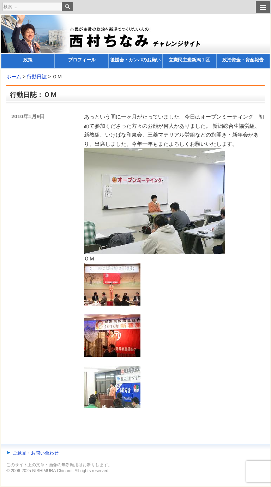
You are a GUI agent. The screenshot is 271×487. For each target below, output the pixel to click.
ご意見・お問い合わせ (36, 453)
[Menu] (263, 7)
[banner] (135, 41)
